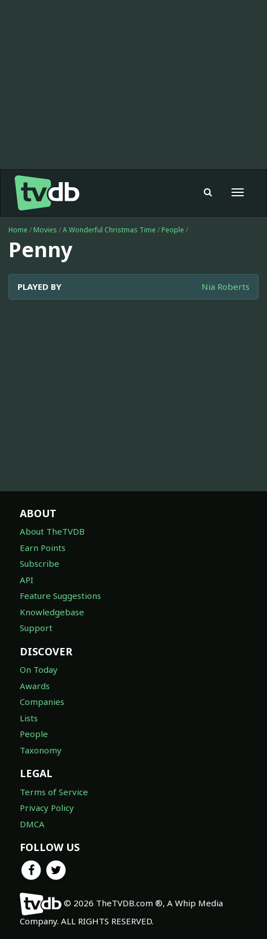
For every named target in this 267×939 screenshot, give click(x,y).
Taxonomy (41, 750)
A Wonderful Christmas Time (109, 230)
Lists (29, 718)
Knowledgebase (52, 612)
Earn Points (42, 547)
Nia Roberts (226, 286)
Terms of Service (54, 791)
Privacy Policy (47, 807)
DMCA (32, 824)
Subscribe (39, 563)
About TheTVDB (52, 531)
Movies (45, 230)
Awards (35, 685)
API (26, 579)
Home (18, 230)
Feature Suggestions (60, 595)
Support (36, 627)
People (172, 230)
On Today (39, 669)
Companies (42, 701)
